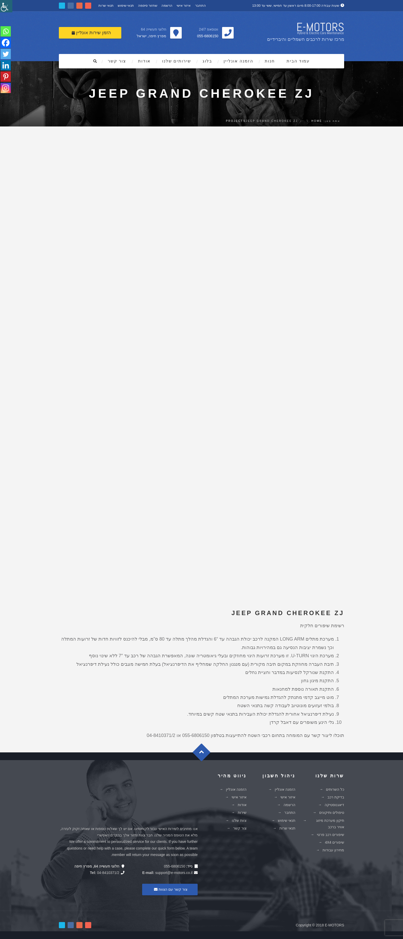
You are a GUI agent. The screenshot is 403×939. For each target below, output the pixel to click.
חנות (270, 61)
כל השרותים (335, 789)
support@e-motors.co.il (174, 873)
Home (316, 121)
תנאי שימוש (126, 5)
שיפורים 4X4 (334, 842)
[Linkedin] (6, 65)
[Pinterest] (6, 76)
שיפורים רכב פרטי (330, 835)
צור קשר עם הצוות (169, 889)
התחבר (200, 5)
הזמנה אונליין (238, 61)
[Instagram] (6, 88)
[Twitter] (6, 54)
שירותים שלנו (176, 61)
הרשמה (166, 5)
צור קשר (117, 61)
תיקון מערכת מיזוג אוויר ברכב (330, 823)
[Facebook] (6, 43)
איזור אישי (184, 5)
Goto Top (204, 754)
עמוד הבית (298, 61)
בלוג (207, 61)
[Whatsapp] (6, 31)
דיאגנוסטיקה (334, 805)
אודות (144, 61)
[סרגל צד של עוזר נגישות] (6, 6)
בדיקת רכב (335, 797)
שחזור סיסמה (147, 5)
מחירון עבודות (333, 850)
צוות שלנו (239, 820)
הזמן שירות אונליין (91, 32)
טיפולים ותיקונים (331, 812)
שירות (242, 812)
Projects (236, 121)
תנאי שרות (106, 5)
